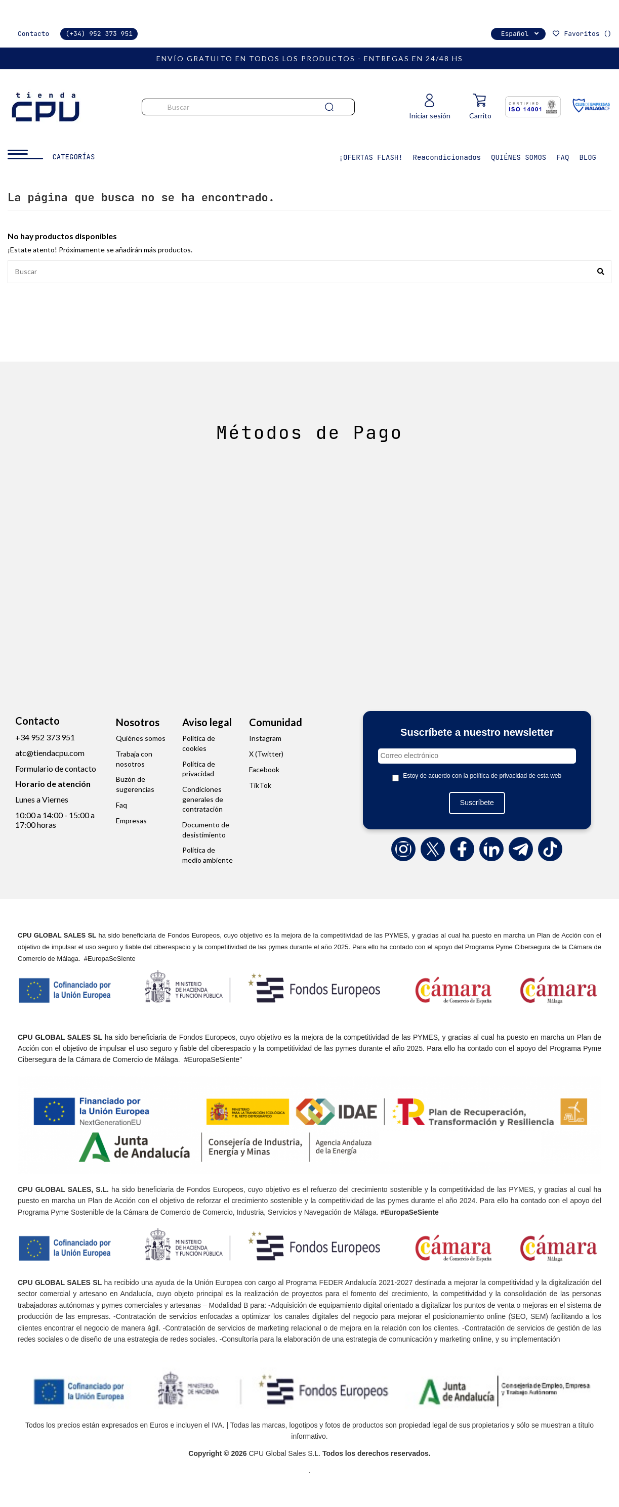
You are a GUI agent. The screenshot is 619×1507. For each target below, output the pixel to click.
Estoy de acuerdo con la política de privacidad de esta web (482, 776)
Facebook (264, 770)
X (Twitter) (266, 754)
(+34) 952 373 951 (99, 33)
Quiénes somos (141, 738)
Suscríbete (477, 803)
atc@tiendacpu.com (50, 753)
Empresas (131, 820)
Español (521, 33)
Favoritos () (581, 33)
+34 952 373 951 (45, 737)
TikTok (260, 785)
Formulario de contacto (55, 768)
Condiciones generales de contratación (202, 799)
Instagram (265, 738)
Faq (121, 805)
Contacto (33, 33)
